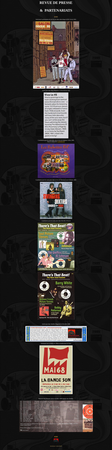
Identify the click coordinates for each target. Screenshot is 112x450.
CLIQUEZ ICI (61, 141)
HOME (56, 16)
